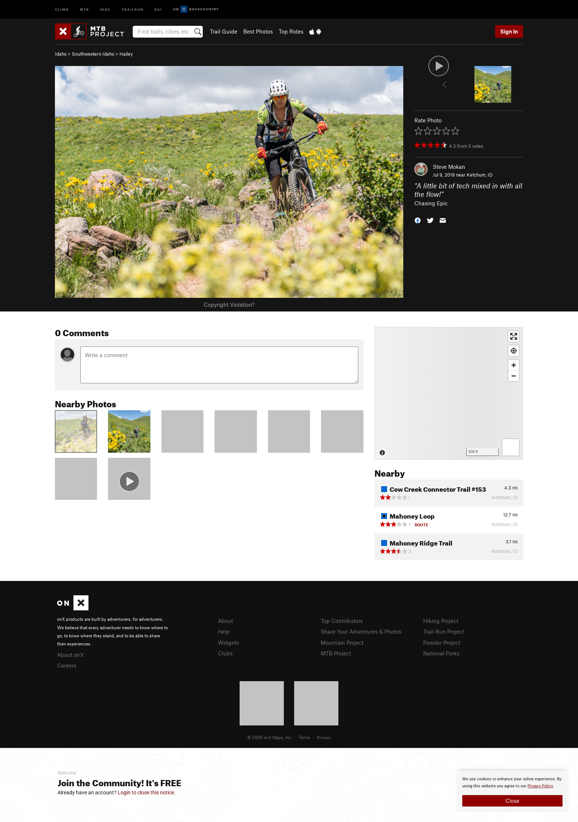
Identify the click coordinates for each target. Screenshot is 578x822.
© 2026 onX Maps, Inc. (269, 737)
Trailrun (132, 9)
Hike (105, 9)
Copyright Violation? (229, 304)
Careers (66, 665)
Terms (304, 737)
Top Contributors (342, 620)
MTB (84, 9)
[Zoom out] (513, 375)
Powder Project (441, 642)
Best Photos (258, 31)
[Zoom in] (513, 365)
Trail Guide (223, 31)
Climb (62, 9)
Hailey (126, 54)
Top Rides (291, 31)
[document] (512, 791)
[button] (417, 220)
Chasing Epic (431, 203)
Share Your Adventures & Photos (361, 631)
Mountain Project (342, 642)
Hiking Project (440, 620)
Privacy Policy (540, 786)
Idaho (61, 54)
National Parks (441, 653)
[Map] (449, 393)
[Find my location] (513, 350)
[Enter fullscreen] (513, 336)
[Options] (510, 447)
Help (224, 631)
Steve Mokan (449, 166)
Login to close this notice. (146, 792)
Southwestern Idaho (93, 54)
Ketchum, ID (479, 175)
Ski (158, 9)
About (225, 620)
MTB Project (336, 653)
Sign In (509, 31)
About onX (70, 654)
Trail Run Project (443, 631)
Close (512, 800)
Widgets (228, 642)
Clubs (225, 653)
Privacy (324, 737)
